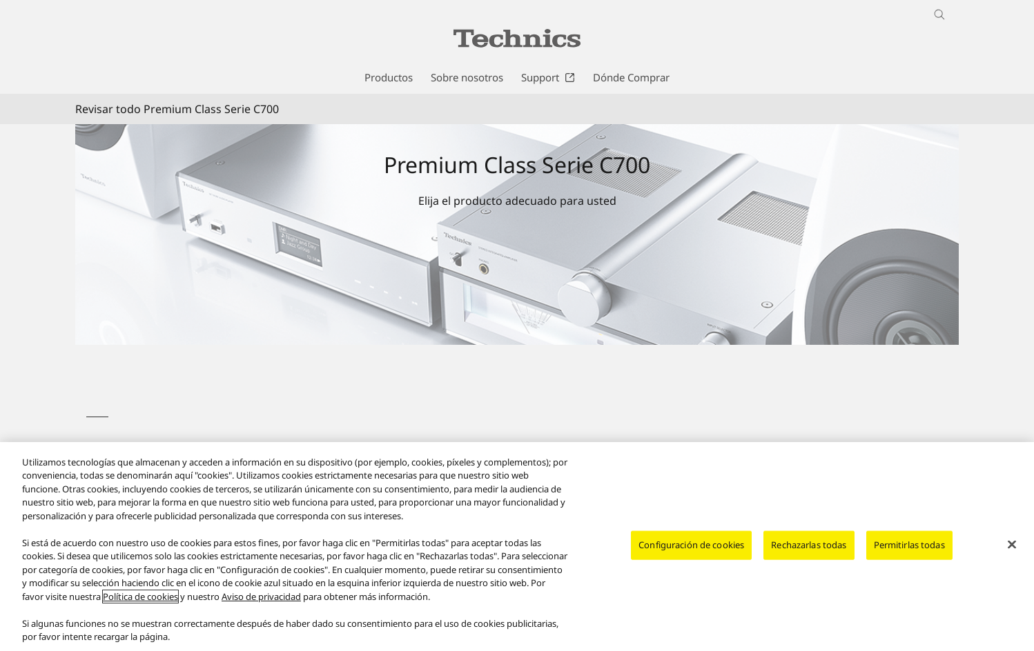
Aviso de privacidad (261, 596)
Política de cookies (140, 596)
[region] (517, 546)
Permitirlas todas (909, 545)
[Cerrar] (1012, 545)
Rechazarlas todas (808, 545)
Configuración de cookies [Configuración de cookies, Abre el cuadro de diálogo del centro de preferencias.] (691, 545)
